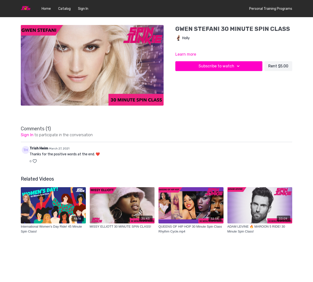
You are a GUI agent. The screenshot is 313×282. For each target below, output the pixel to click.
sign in (27, 135)
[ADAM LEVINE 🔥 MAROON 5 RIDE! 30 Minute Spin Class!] (259, 229)
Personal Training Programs (270, 9)
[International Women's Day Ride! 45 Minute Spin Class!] (53, 229)
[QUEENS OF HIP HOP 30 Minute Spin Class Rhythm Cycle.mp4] (191, 229)
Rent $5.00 (278, 66)
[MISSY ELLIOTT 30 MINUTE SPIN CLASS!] (122, 226)
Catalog (64, 9)
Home (46, 9)
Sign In (83, 9)
